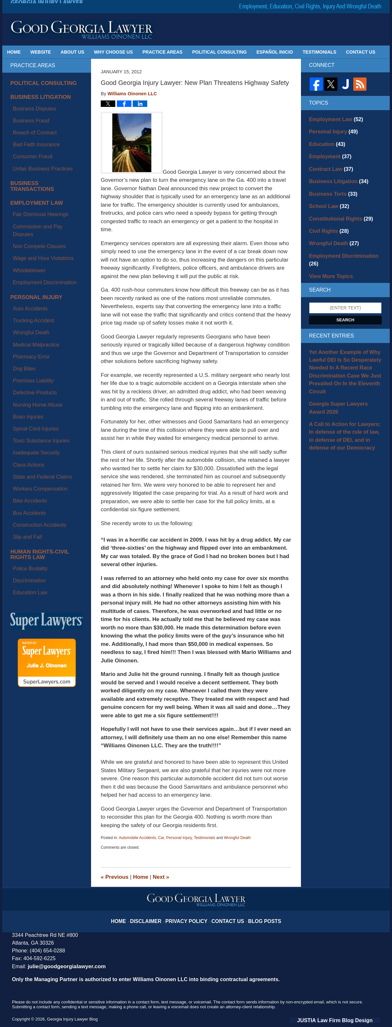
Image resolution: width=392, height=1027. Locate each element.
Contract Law (328, 163)
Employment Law (32, 165)
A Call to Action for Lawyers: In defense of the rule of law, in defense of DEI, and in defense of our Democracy (344, 402)
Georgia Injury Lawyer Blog (82, 29)
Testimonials (319, 52)
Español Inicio (274, 52)
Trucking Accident (28, 238)
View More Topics (328, 254)
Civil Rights (326, 220)
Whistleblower (24, 202)
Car (161, 837)
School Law (326, 197)
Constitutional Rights (336, 209)
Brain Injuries (23, 298)
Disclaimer (155, 917)
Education (324, 141)
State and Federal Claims (35, 335)
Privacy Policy (189, 917)
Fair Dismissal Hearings (34, 172)
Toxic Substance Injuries (34, 313)
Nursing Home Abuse (31, 290)
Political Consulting (219, 52)
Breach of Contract (29, 117)
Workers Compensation (33, 343)
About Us (72, 52)
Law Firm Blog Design (349, 1019)
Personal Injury (179, 837)
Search (345, 297)
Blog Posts (256, 917)
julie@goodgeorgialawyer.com (62, 966)
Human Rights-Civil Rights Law (43, 387)
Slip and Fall (22, 373)
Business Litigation (35, 95)
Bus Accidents (24, 358)
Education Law (25, 412)
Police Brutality (25, 397)
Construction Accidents (33, 365)
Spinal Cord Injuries (30, 305)
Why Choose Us (113, 52)
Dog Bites (20, 268)
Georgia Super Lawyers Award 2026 (341, 377)
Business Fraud (26, 110)
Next (161, 877)
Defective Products (29, 282)
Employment (327, 152)
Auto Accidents (25, 230)
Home (14, 52)
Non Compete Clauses (33, 188)
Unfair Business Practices (36, 140)
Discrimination (24, 405)
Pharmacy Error (26, 260)
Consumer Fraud (27, 132)
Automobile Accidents (137, 837)
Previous (115, 877)
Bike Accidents (25, 350)
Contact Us (361, 52)
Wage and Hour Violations (36, 195)
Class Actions (23, 328)
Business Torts (330, 186)
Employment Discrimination (37, 210)
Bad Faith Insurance (30, 125)
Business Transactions (40, 152)
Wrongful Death (237, 837)
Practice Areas (162, 52)
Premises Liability (28, 275)
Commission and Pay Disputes (41, 180)
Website (40, 52)
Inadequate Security (30, 320)
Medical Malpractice (30, 252)
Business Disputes (28, 102)
